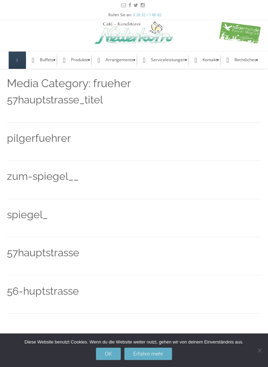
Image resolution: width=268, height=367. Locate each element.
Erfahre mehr (148, 354)
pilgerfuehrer (39, 138)
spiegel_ (27, 215)
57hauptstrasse (43, 253)
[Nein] (259, 350)
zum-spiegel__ (43, 176)
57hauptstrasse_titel (55, 100)
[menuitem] (17, 60)
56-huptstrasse (43, 291)
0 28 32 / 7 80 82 (147, 14)
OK (108, 354)
